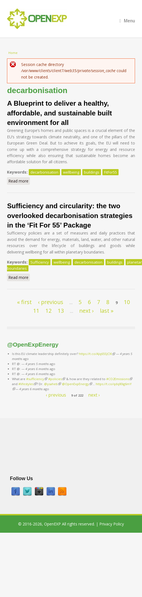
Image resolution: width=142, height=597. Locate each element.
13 (61, 310)
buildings (91, 172)
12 (48, 310)
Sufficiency (39, 262)
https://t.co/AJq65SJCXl (97, 354)
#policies (56, 379)
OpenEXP (52, 524)
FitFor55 (110, 172)
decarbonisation (44, 172)
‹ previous (50, 302)
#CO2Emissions (119, 379)
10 (127, 302)
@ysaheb (52, 384)
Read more (19, 181)
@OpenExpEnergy (77, 384)
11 (36, 310)
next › (86, 310)
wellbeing (71, 172)
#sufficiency (36, 379)
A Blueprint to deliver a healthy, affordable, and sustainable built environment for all (59, 113)
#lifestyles (27, 384)
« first (24, 302)
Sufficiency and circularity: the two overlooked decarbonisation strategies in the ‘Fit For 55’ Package (69, 215)
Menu (127, 21)
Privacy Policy (111, 524)
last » (107, 310)
